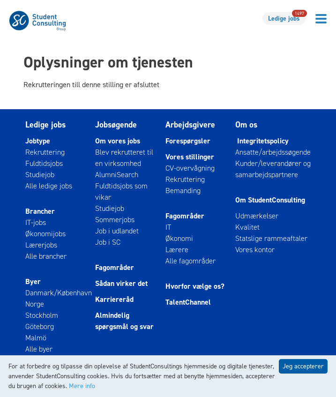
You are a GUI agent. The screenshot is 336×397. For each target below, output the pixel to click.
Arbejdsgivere (190, 124)
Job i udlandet (117, 231)
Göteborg (39, 326)
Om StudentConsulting (270, 200)
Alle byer (38, 349)
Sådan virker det (121, 283)
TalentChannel (188, 302)
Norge (34, 304)
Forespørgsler (187, 141)
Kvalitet (247, 227)
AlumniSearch (116, 175)
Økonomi (179, 238)
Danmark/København (58, 293)
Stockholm (41, 315)
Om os (246, 124)
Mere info (82, 386)
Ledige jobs (287, 17)
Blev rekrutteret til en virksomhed (124, 157)
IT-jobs (35, 222)
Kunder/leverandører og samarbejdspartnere (273, 169)
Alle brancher (46, 256)
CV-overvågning (190, 168)
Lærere (176, 250)
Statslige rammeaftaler (271, 238)
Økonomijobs (45, 234)
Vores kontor (255, 250)
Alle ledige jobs (48, 186)
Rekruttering (45, 152)
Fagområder (114, 267)
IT (168, 227)
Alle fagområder (190, 261)
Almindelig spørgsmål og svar (124, 320)
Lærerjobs (41, 245)
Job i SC (107, 242)
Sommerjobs (114, 220)
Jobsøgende (116, 124)
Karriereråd (114, 299)
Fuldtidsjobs (44, 163)
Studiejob (39, 175)
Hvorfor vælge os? (194, 286)
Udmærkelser (256, 216)
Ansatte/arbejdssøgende (273, 152)
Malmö (35, 338)
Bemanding (183, 190)
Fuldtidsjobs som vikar (121, 191)
